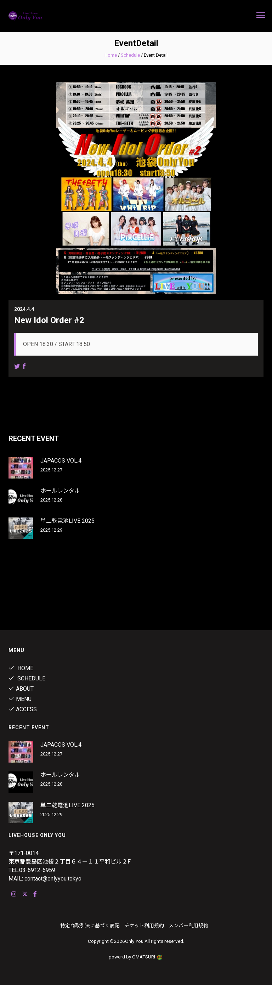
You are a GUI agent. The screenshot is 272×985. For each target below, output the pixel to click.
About (21, 688)
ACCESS (22, 709)
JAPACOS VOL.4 (60, 460)
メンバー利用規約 (188, 925)
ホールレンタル (60, 490)
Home (110, 55)
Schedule (130, 55)
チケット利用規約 (144, 925)
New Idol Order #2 (49, 320)
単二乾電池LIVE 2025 (67, 520)
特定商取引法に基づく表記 (90, 925)
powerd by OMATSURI (136, 956)
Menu (20, 699)
